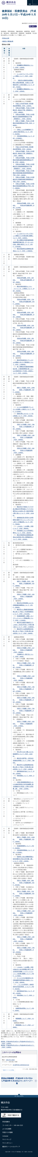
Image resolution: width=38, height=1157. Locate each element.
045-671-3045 (10, 1060)
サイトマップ (6, 1139)
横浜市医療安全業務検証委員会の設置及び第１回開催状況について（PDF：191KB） (23, 537)
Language (5, 1136)
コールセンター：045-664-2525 (12, 1125)
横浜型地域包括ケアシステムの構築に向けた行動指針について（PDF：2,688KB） (23, 362)
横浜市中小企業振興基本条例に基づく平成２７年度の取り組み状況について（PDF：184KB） (23, 631)
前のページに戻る (8, 1070)
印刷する (32, 26)
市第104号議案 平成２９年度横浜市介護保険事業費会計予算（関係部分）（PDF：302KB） (23, 116)
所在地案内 (6, 1121)
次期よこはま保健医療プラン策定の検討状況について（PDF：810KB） (23, 132)
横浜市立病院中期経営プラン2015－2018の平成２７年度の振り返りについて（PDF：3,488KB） (24, 625)
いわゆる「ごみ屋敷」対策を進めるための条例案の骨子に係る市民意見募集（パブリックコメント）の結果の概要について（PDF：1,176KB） (23, 971)
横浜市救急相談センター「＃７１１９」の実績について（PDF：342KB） (23, 289)
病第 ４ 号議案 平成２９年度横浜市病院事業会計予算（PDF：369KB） (23, 123)
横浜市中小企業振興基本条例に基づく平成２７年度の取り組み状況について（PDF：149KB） (23, 767)
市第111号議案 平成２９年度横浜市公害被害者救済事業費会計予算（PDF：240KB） (23, 179)
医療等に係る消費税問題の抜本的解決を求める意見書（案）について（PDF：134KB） (23, 859)
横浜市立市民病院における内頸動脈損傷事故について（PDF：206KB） (23, 605)
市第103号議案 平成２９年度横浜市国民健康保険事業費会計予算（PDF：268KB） (23, 160)
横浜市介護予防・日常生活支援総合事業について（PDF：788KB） (23, 760)
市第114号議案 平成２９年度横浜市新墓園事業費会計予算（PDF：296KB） (23, 186)
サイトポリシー (7, 1143)
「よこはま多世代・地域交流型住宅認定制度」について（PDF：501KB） (23, 987)
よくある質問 (6, 1129)
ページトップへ (19, 1096)
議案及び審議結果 (7, 41)
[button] (30, 2)
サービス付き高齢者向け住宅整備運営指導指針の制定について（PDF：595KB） (23, 980)
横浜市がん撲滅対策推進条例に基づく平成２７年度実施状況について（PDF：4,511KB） (23, 612)
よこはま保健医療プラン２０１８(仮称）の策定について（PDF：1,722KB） (23, 409)
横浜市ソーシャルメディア (11, 1146)
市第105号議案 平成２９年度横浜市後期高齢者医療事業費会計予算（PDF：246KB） (23, 173)
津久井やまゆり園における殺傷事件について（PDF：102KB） (23, 754)
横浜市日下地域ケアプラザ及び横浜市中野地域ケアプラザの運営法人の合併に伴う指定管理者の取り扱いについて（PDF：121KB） (23, 511)
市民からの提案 (7, 1132)
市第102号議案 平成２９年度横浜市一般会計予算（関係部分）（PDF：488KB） (23, 110)
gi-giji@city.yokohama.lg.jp (21, 1065)
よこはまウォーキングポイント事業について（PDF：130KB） (23, 76)
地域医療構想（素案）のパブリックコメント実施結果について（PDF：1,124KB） (23, 618)
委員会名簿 (5, 38)
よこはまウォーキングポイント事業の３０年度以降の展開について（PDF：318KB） (23, 236)
